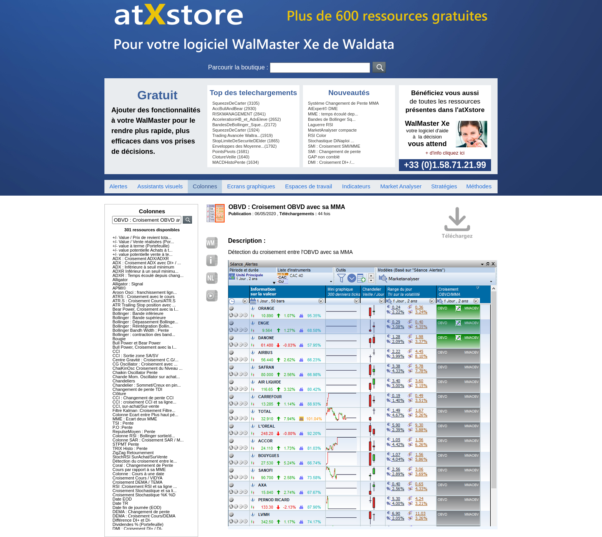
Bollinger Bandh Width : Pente (140, 330)
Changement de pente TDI (137, 389)
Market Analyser (401, 186)
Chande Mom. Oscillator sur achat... (146, 376)
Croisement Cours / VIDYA (137, 478)
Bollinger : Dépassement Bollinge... (145, 322)
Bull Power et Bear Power (136, 343)
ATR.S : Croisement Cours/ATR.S (143, 300)
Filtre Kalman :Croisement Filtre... (143, 410)
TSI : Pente (123, 423)
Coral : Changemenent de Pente (142, 465)
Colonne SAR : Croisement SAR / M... (148, 440)
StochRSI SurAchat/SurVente (139, 457)
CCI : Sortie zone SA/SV (135, 355)
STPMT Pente (125, 444)
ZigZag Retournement (133, 452)
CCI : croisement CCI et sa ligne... (144, 402)
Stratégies (444, 186)
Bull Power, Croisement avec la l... (144, 347)
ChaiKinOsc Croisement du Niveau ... (147, 368)
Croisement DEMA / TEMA (137, 482)
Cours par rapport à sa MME (139, 469)
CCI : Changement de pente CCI (143, 397)
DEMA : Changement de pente (141, 511)
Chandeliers (123, 381)
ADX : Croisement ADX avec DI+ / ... (146, 262)
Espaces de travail (308, 186)
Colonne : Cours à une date (138, 473)
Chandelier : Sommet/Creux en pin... (146, 385)
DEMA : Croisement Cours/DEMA (143, 516)
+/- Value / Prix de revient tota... (142, 237)
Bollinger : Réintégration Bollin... (142, 326)
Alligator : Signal (127, 284)
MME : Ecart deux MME (134, 419)
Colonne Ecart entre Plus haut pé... (145, 414)
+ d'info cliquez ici (445, 153)
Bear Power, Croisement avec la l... (145, 309)
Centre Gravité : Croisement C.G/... (145, 359)
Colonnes (205, 186)
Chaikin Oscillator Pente (134, 372)
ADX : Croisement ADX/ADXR (140, 258)
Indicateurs (356, 186)
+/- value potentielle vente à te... (142, 254)
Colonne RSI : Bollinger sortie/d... (143, 435)
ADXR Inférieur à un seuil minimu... (145, 271)
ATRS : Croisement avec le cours (143, 296)
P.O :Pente (122, 427)
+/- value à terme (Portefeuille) (140, 246)
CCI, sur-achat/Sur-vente (135, 406)
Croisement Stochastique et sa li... (144, 490)
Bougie (119, 338)
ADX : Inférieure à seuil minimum (143, 267)
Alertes (118, 186)
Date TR (120, 503)
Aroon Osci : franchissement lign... (144, 292)
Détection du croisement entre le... (144, 461)
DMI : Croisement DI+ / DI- (137, 528)
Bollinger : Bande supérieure (139, 317)
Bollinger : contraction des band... (143, 334)
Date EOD (122, 499)
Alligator (120, 279)
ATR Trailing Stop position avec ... (144, 305)
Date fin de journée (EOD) (136, 507)
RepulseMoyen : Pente (133, 431)
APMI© (119, 288)
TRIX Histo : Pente (129, 448)
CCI (116, 351)
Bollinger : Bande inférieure (138, 313)
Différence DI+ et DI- (131, 520)
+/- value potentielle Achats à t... (142, 250)
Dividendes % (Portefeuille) (138, 524)
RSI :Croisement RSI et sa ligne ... (144, 486)
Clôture (119, 393)
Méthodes (479, 186)
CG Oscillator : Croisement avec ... (144, 364)
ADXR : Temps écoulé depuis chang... (148, 275)
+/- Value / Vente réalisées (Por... (143, 241)
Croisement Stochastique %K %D (143, 495)
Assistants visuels (160, 186)
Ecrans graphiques (251, 186)
